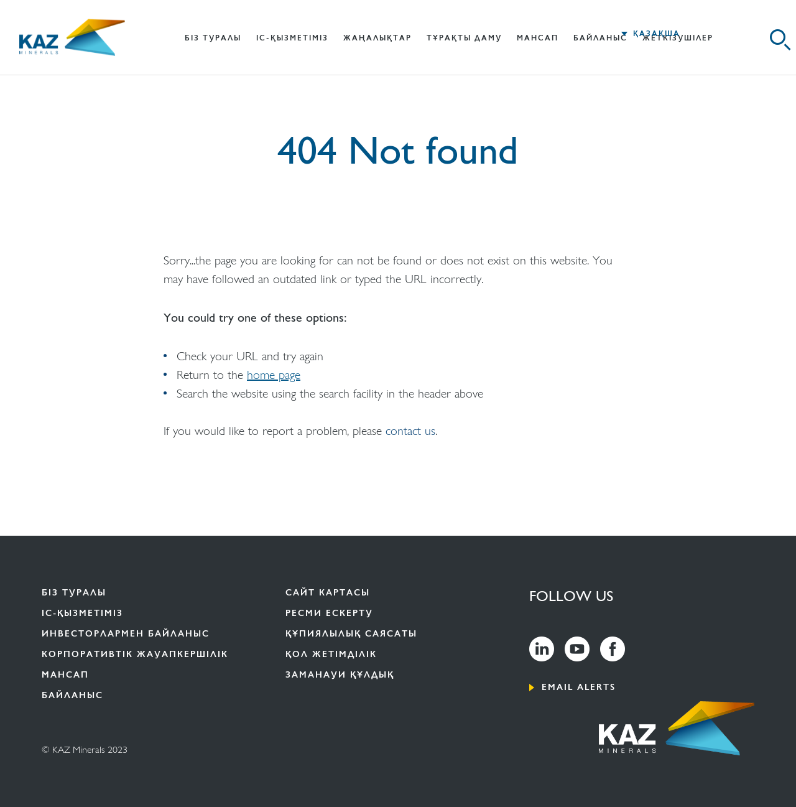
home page (273, 374)
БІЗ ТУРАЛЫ (213, 38)
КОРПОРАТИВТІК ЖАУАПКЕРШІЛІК (135, 654)
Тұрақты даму (464, 38)
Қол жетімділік (331, 654)
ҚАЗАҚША (656, 33)
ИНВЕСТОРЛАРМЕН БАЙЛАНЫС (126, 633)
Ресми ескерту (329, 613)
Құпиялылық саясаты (351, 633)
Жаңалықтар (377, 38)
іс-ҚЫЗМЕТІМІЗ (292, 38)
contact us (410, 430)
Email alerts (579, 687)
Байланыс (600, 38)
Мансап (537, 38)
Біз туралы (74, 592)
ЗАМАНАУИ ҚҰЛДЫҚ (339, 674)
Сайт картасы (327, 592)
